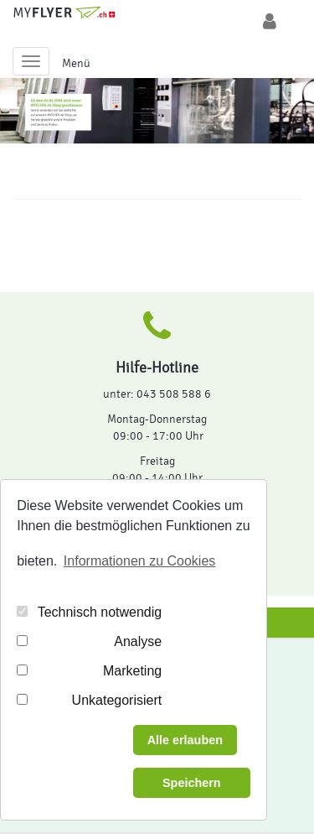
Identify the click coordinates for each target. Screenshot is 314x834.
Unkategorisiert (117, 700)
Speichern (191, 783)
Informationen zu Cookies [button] (139, 561)
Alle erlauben (185, 740)
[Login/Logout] (269, 22)
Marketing (132, 671)
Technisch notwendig (100, 612)
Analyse (138, 641)
